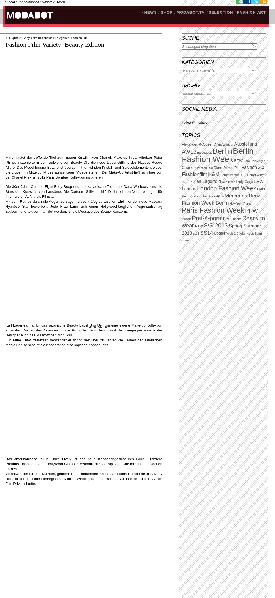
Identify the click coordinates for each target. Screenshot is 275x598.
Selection (221, 12)
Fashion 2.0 (252, 167)
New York (236, 203)
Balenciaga (204, 152)
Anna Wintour (223, 144)
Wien (242, 233)
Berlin (222, 151)
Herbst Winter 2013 (233, 175)
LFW (259, 181)
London (189, 188)
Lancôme (53, 192)
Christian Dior (204, 167)
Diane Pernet (223, 168)
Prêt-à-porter (208, 218)
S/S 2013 (216, 225)
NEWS (150, 12)
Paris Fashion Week (213, 210)
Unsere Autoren (53, 2)
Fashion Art (251, 12)
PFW (251, 210)
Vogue (220, 233)
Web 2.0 (232, 233)
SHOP (167, 12)
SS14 (206, 233)
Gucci (140, 459)
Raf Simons (233, 219)
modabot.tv (191, 12)
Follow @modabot (195, 122)
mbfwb (219, 196)
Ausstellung (245, 144)
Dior (238, 168)
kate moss (228, 181)
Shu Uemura (99, 325)
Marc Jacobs (203, 196)
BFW (238, 160)
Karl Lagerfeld (207, 181)
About (10, 2)
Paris (247, 203)
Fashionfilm (194, 174)
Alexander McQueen (197, 144)
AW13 (189, 152)
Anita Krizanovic (41, 38)
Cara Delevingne (254, 161)
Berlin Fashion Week (218, 155)
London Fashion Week (226, 188)
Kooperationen (28, 2)
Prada (186, 219)
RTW (199, 226)
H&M (213, 174)
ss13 (196, 233)
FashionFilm (79, 38)
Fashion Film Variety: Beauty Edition (55, 44)
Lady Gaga (244, 182)
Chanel (188, 167)
